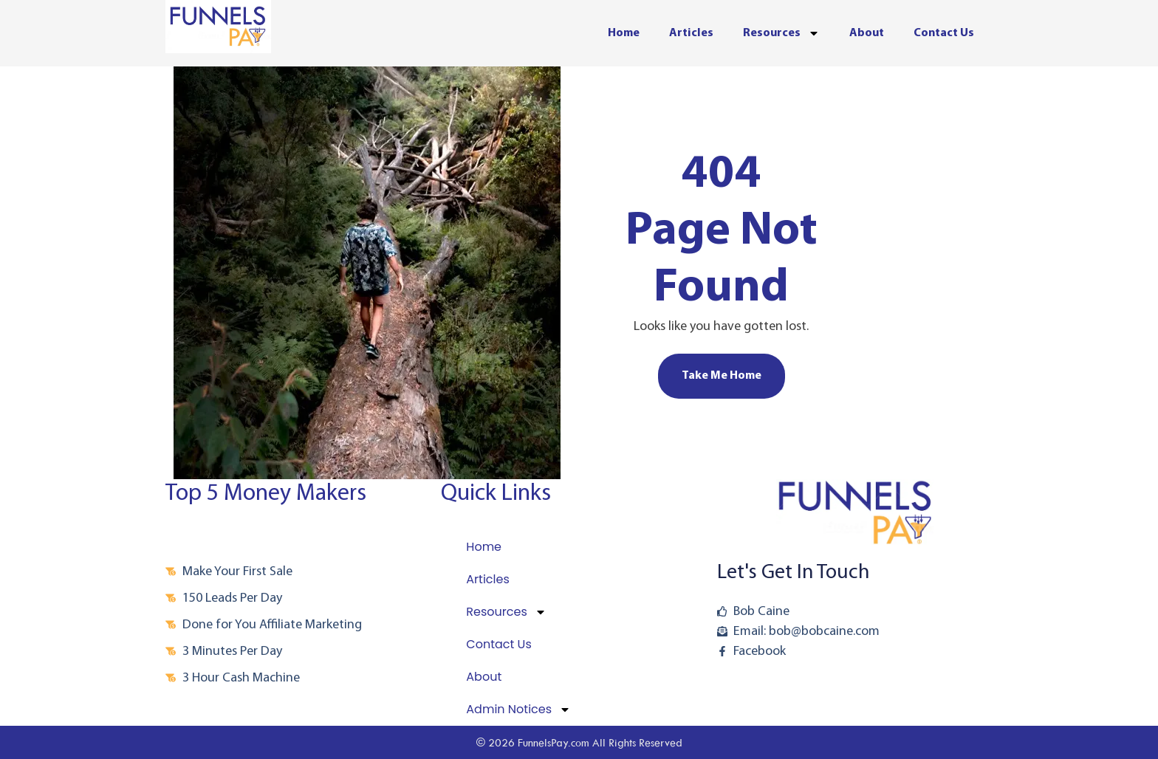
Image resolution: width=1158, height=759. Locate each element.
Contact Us (944, 33)
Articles (691, 33)
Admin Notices (518, 709)
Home (624, 33)
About (866, 33)
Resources (781, 33)
